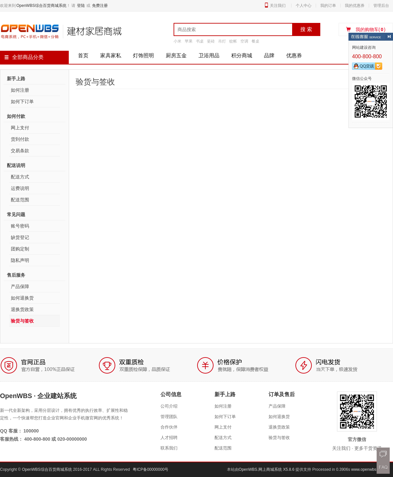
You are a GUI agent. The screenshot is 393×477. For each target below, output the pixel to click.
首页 (83, 55)
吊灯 (222, 41)
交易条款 (20, 150)
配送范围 (20, 199)
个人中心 (303, 5)
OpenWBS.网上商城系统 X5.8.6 (267, 469)
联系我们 (169, 448)
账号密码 (20, 226)
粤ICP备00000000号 (150, 469)
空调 (244, 41)
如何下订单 (22, 101)
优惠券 (294, 55)
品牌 (269, 55)
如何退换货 (22, 298)
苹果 (189, 41)
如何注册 (20, 90)
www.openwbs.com (368, 469)
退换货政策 (22, 309)
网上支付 (20, 127)
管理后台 (381, 5)
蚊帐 (233, 41)
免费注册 (100, 5)
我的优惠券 (355, 5)
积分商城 (241, 55)
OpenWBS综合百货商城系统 (41, 5)
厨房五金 (176, 55)
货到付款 (20, 139)
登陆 (81, 5)
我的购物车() (365, 29)
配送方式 (20, 176)
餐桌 (255, 41)
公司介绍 (169, 406)
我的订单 (328, 5)
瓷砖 (211, 41)
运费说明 (20, 188)
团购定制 (20, 248)
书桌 (200, 41)
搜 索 (306, 29)
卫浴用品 (208, 55)
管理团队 (169, 416)
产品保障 (20, 286)
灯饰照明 (143, 55)
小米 (177, 41)
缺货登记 (20, 237)
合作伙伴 (169, 427)
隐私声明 (20, 260)
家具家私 (110, 55)
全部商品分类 (24, 57)
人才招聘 (169, 437)
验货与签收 (22, 320)
